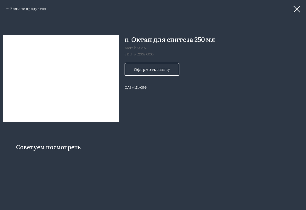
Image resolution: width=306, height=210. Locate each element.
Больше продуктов (28, 8)
